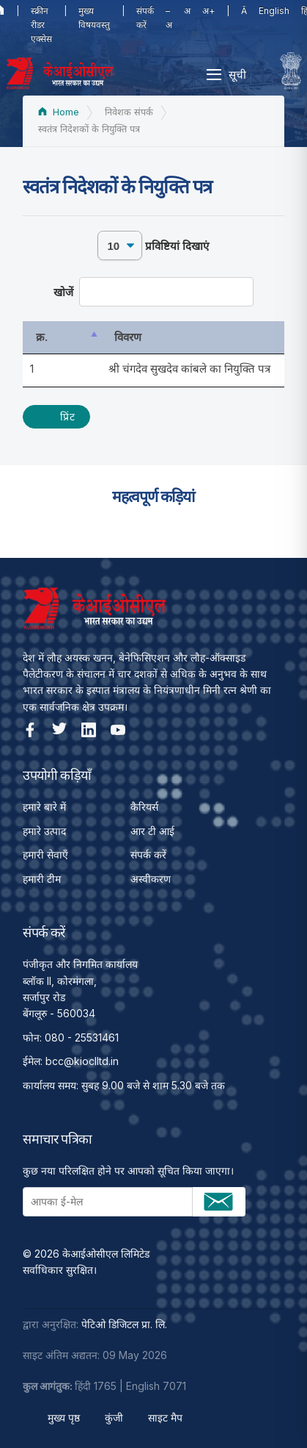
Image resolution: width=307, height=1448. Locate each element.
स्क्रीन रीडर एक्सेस (41, 24)
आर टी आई (152, 831)
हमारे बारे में (44, 806)
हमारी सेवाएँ (45, 854)
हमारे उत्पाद (44, 831)
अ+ (208, 10)
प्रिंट (67, 416)
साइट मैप (165, 1417)
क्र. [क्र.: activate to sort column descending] (42, 337)
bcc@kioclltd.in (82, 1061)
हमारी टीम (42, 878)
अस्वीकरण (150, 878)
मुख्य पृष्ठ (64, 1417)
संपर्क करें (145, 17)
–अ (169, 17)
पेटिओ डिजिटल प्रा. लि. (124, 1324)
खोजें (153, 292)
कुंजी (114, 1417)
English (274, 10)
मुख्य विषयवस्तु (94, 17)
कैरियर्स (144, 806)
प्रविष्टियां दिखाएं (153, 245)
